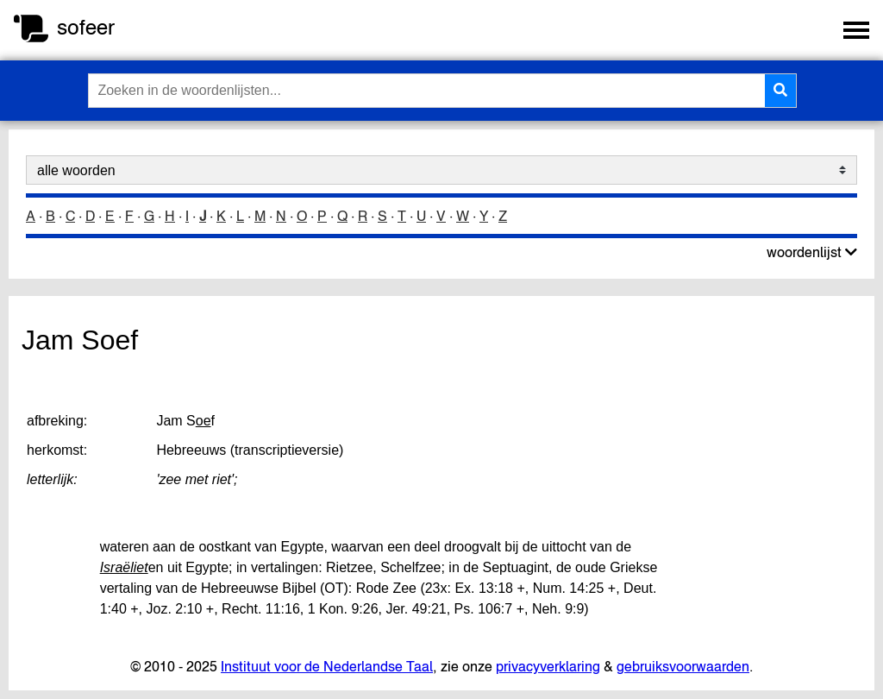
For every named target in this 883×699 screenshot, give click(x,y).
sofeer (86, 27)
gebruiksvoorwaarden (683, 666)
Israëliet (124, 567)
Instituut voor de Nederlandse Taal (327, 666)
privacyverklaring (548, 666)
